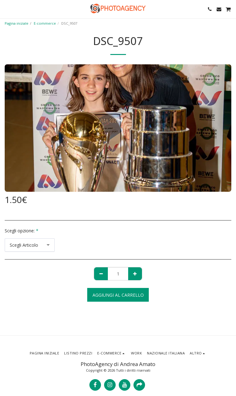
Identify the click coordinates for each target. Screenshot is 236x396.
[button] (7, 8)
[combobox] (30, 245)
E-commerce (45, 23)
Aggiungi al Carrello (118, 295)
